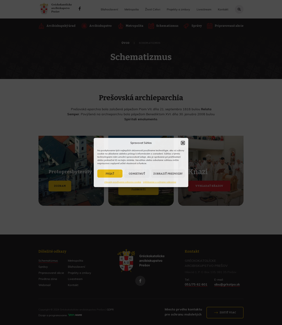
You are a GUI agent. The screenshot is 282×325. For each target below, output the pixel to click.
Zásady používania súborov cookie (122, 182)
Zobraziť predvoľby (168, 173)
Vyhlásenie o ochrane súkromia (159, 182)
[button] (183, 143)
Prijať (110, 173)
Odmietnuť (137, 173)
